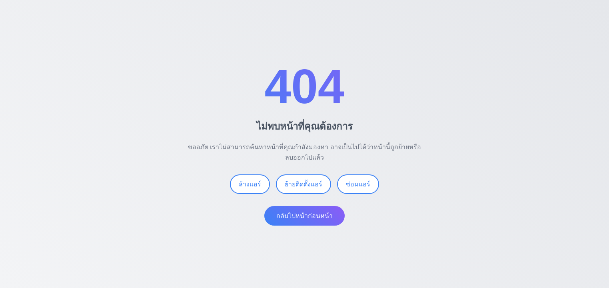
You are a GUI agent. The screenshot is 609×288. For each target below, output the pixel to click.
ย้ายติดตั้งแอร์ (303, 184)
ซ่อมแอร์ (358, 184)
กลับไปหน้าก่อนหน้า (304, 215)
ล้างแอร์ (250, 184)
